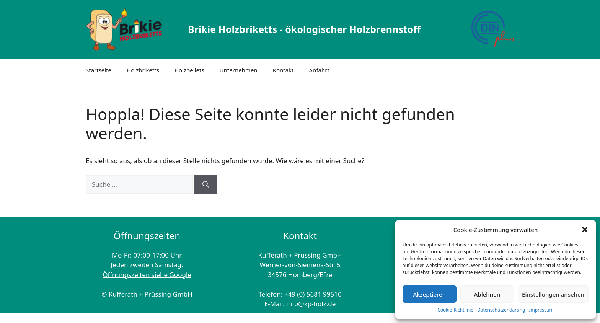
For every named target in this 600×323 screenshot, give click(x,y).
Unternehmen (239, 70)
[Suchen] (205, 184)
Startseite (98, 70)
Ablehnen (487, 294)
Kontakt (283, 70)
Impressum (541, 310)
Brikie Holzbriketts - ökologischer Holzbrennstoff (304, 29)
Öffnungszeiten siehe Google (147, 274)
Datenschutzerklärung (501, 310)
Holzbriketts (143, 70)
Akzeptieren (429, 294)
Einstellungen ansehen (553, 294)
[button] (585, 229)
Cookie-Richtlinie (455, 310)
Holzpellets (189, 70)
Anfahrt (319, 70)
